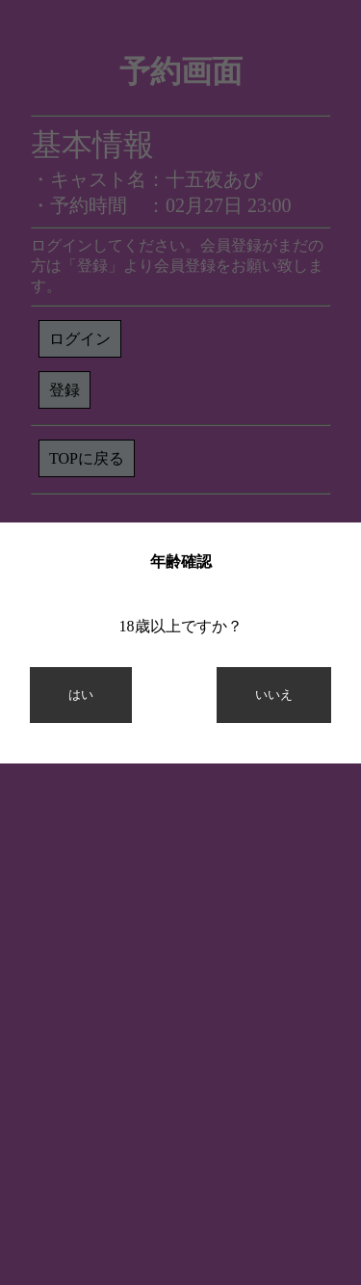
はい (80, 694)
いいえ (274, 694)
